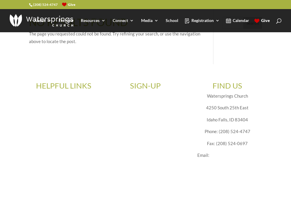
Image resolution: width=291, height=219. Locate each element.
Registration (202, 20)
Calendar (241, 20)
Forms (63, 107)
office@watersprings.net (233, 155)
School (172, 20)
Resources (90, 20)
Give (265, 20)
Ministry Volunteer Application (63, 131)
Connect (120, 20)
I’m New (66, 20)
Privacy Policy (63, 155)
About (39, 20)
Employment (64, 119)
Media (147, 20)
